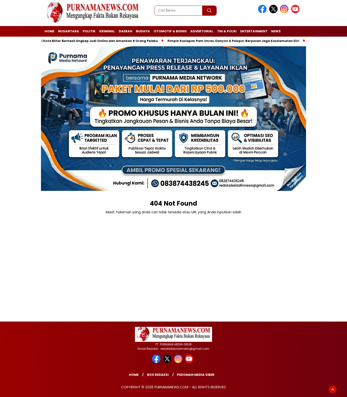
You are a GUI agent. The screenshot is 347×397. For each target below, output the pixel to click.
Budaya (143, 31)
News (276, 31)
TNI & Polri (226, 31)
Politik (89, 31)
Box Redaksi (158, 374)
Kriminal (107, 31)
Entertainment (253, 31)
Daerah (125, 31)
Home (49, 31)
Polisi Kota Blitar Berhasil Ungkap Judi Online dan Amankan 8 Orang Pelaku (97, 41)
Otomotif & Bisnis (170, 31)
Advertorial (201, 31)
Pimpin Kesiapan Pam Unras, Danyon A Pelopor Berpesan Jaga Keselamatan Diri (234, 41)
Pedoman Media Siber (195, 374)
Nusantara (68, 31)
